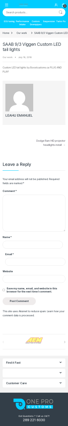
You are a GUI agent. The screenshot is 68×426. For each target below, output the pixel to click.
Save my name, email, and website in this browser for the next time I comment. (32, 290)
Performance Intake (22, 23)
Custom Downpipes (36, 23)
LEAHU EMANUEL (19, 115)
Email (9, 254)
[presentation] (64, 342)
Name (7, 237)
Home (6, 32)
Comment (10, 191)
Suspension (49, 21)
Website (8, 271)
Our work (22, 32)
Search (60, 12)
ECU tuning (9, 21)
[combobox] (29, 12)
